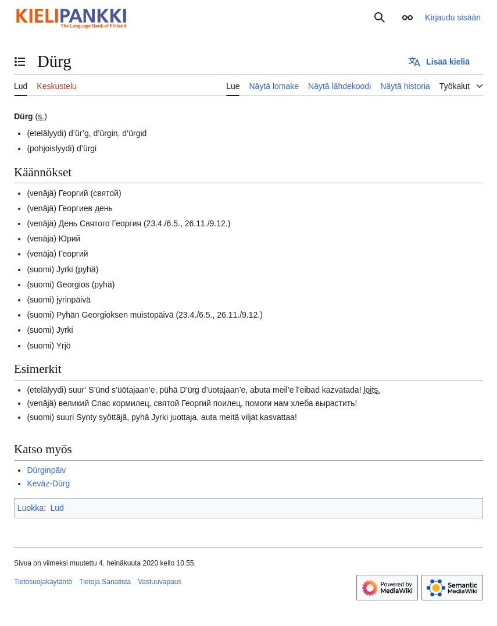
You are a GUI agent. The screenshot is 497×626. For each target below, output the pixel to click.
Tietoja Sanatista (105, 582)
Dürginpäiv (46, 470)
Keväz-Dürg (48, 483)
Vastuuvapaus (159, 582)
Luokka (30, 508)
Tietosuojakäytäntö (43, 582)
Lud (56, 508)
